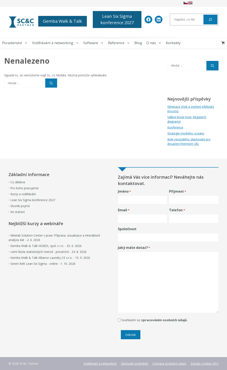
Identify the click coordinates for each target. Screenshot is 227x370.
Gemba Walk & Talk (62, 21)
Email (123, 210)
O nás (155, 43)
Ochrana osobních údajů (169, 364)
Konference (175, 127)
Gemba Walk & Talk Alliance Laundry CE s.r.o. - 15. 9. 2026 (50, 258)
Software (94, 43)
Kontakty (173, 42)
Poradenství (16, 43)
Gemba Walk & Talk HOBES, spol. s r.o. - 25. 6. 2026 (46, 246)
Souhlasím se (154, 320)
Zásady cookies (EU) (204, 364)
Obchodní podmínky (134, 364)
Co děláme (17, 182)
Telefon (177, 210)
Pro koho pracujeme (24, 188)
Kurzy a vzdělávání (23, 194)
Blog (138, 42)
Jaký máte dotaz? (134, 247)
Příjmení (177, 191)
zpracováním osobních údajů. (164, 320)
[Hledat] (210, 19)
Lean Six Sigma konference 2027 (117, 19)
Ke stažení (17, 212)
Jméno (124, 191)
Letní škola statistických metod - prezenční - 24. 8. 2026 (48, 252)
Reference (120, 43)
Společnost (127, 229)
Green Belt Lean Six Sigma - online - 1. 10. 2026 (42, 264)
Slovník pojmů (20, 206)
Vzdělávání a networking (56, 43)
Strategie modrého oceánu (185, 133)
